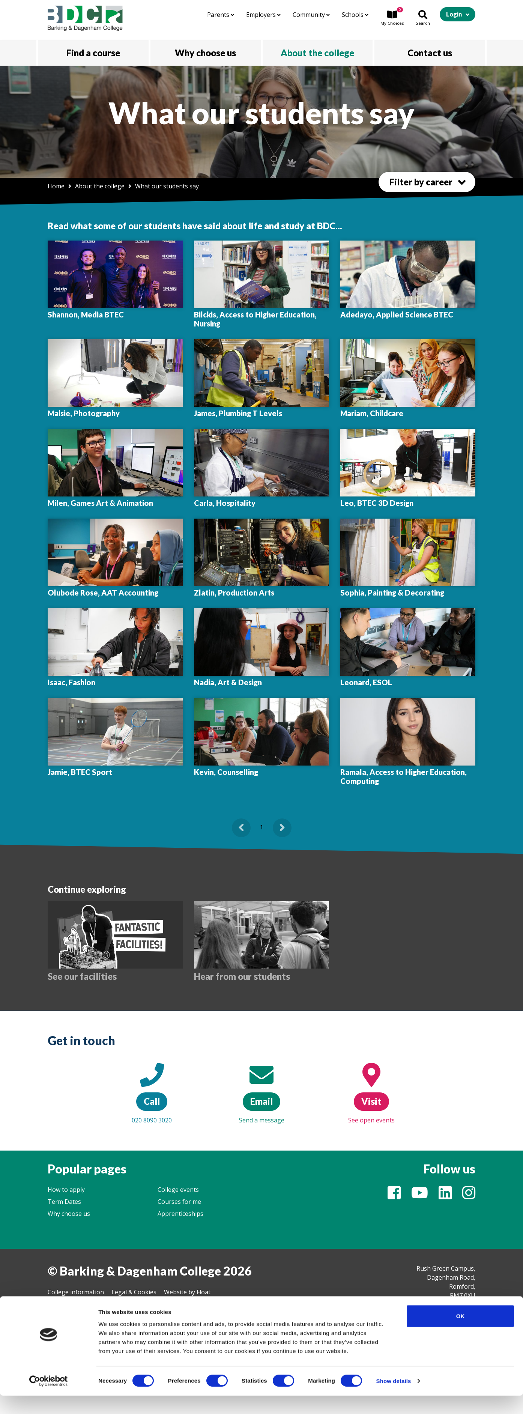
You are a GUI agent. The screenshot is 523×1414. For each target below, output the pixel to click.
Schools (355, 15)
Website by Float (187, 1292)
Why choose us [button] (205, 52)
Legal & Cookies (133, 1292)
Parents (220, 15)
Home (56, 186)
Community (311, 15)
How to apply (66, 1189)
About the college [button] (317, 52)
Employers (263, 15)
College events (178, 1189)
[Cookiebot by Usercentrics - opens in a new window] (48, 1399)
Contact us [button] (429, 52)
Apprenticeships (180, 1213)
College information (76, 1292)
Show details (393, 1399)
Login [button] (454, 14)
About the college (100, 186)
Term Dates (64, 1201)
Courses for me (179, 1201)
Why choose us (69, 1213)
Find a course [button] (93, 52)
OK (460, 1334)
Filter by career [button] (420, 181)
